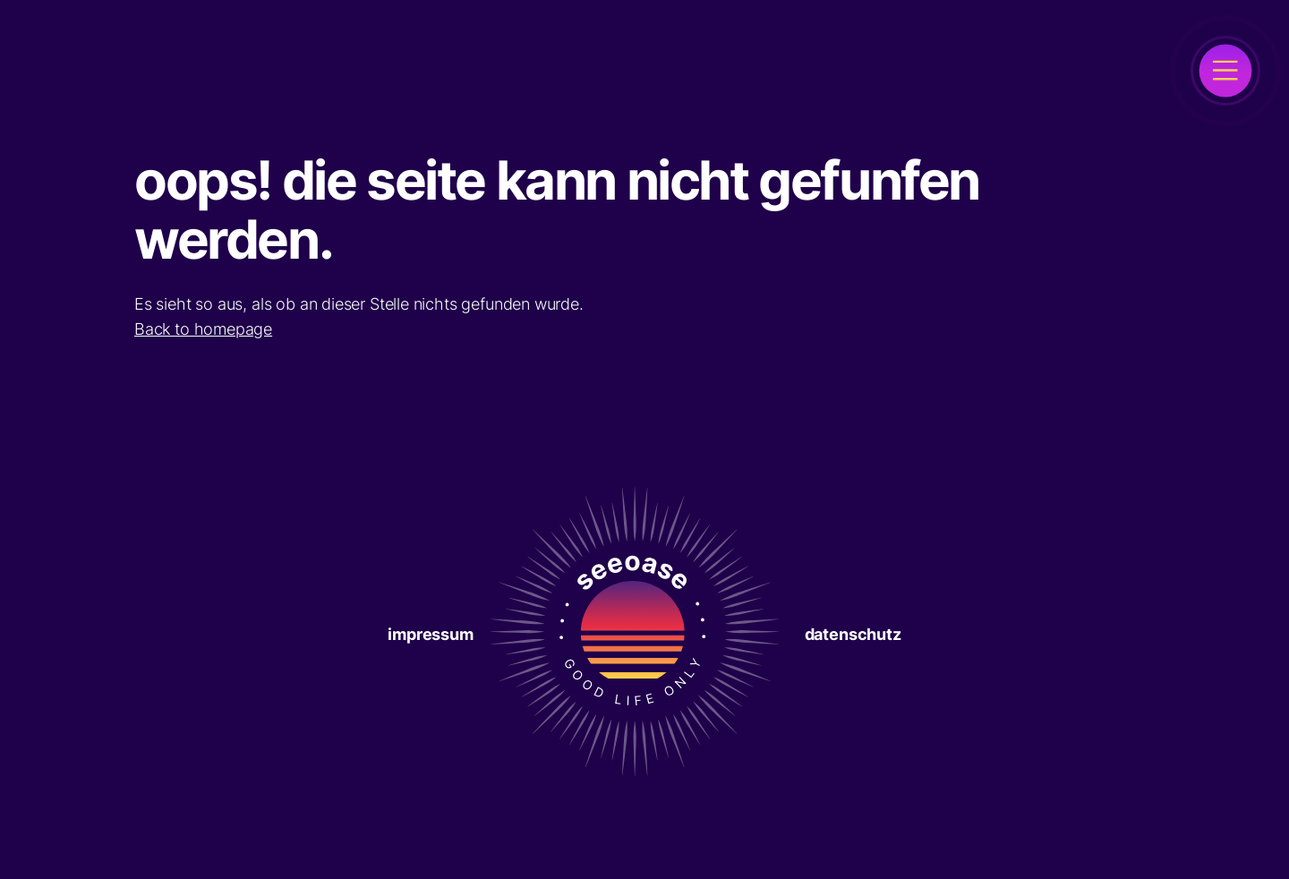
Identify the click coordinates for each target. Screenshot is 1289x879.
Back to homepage (203, 329)
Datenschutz (853, 634)
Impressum (430, 634)
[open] (1225, 71)
